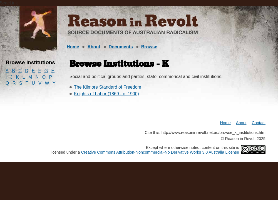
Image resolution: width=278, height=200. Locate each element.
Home (73, 46)
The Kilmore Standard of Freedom (107, 87)
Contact (258, 123)
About (93, 46)
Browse (149, 46)
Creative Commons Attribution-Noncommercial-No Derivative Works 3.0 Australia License (160, 152)
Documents (121, 46)
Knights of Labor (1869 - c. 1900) (106, 93)
